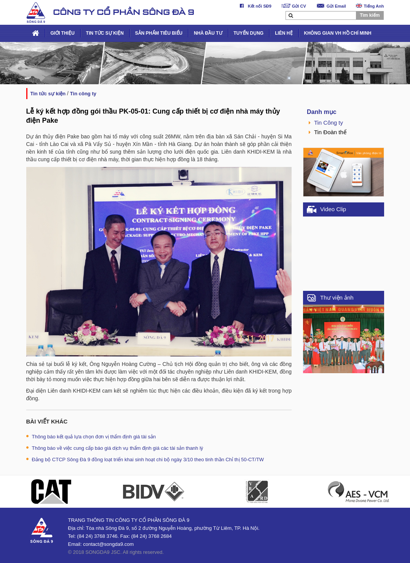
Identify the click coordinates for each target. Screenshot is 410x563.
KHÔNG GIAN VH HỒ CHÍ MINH (338, 33)
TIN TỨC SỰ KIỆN (105, 33)
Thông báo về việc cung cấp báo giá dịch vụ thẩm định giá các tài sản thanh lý (114, 448)
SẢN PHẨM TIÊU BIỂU (158, 33)
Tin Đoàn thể (327, 132)
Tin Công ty (83, 93)
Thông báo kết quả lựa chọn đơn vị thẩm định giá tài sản (91, 436)
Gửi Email (331, 6)
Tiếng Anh (370, 6)
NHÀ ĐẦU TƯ (208, 33)
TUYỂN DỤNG (249, 33)
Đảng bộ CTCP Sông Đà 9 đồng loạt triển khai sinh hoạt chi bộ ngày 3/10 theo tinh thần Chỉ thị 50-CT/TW (145, 459)
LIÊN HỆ (283, 33)
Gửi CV (293, 6)
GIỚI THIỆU (63, 33)
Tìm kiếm (370, 15)
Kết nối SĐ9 (254, 6)
